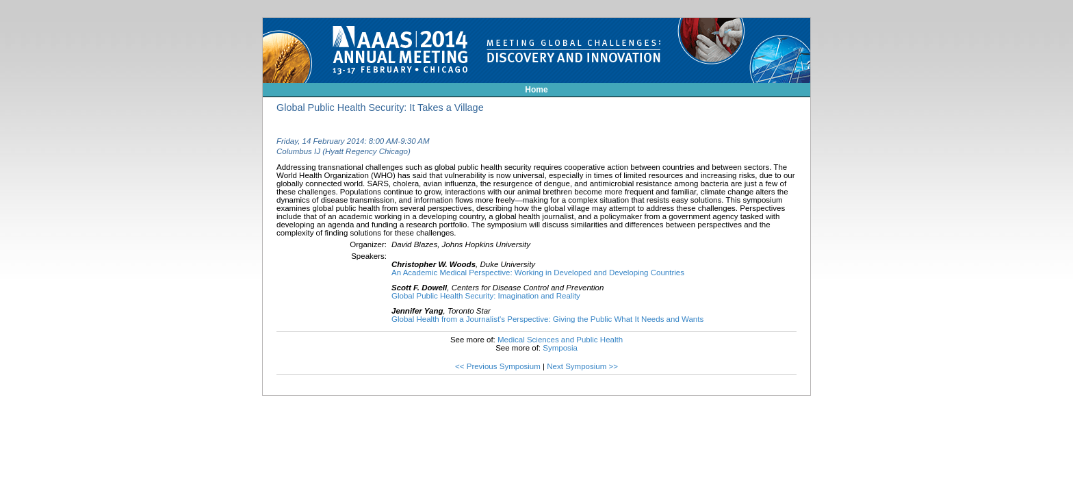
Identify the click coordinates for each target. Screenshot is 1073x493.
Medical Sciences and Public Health (560, 340)
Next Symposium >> (582, 366)
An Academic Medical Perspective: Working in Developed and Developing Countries (537, 272)
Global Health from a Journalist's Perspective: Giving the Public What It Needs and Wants (547, 319)
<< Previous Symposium (498, 366)
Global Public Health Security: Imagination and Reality (485, 296)
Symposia (560, 348)
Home (536, 89)
